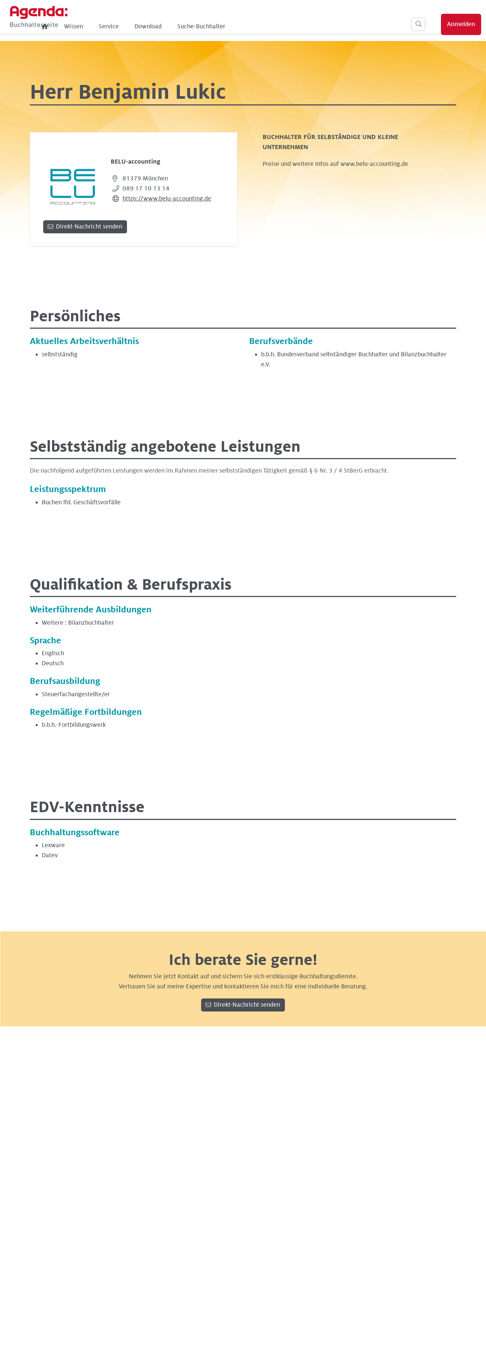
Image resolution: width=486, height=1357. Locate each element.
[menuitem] (129, 26)
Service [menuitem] (192, 26)
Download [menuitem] (231, 26)
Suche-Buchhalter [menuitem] (285, 26)
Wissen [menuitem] (157, 26)
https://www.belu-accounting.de (167, 198)
